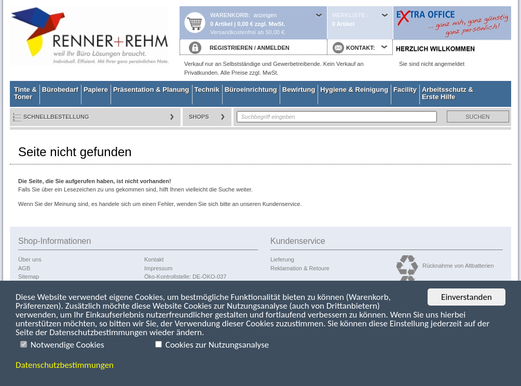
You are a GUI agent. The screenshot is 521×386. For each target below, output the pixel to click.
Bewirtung (299, 89)
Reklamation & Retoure (300, 268)
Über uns (30, 259)
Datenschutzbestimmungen (65, 365)
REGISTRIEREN (231, 48)
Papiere (96, 89)
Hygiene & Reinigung (354, 89)
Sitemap (28, 276)
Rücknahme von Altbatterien (458, 266)
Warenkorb (229, 15)
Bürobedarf (60, 89)
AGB (24, 268)
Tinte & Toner (25, 93)
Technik (207, 89)
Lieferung (282, 259)
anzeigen (265, 15)
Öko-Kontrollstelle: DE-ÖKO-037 (185, 276)
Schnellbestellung (56, 117)
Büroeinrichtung (251, 89)
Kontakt (153, 259)
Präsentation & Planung (151, 89)
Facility (405, 89)
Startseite (94, 40)
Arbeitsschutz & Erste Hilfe (447, 93)
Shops (199, 117)
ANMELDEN (273, 48)
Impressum (158, 268)
